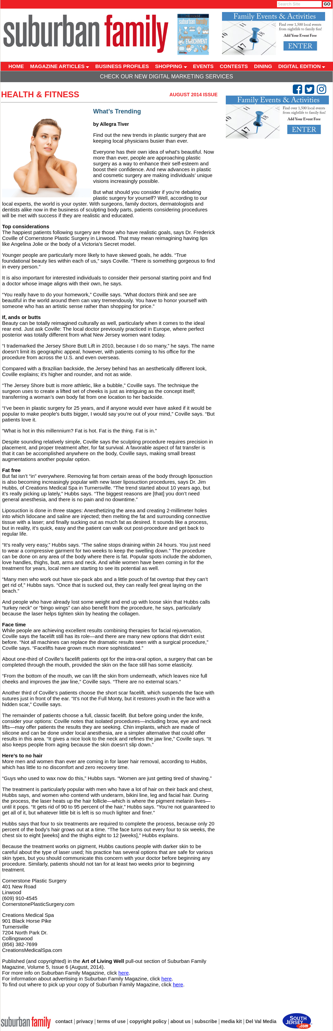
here (123, 973)
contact (64, 1021)
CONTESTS (234, 66)
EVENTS (203, 66)
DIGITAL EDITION (301, 66)
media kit (231, 1021)
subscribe (206, 1021)
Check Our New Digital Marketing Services (166, 76)
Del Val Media (261, 1021)
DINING (263, 66)
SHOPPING (171, 66)
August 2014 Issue (193, 94)
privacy (84, 1021)
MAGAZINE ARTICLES (59, 66)
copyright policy (148, 1021)
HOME (16, 66)
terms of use (111, 1021)
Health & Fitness (40, 94)
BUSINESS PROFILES (122, 66)
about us (180, 1021)
